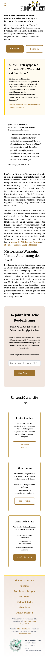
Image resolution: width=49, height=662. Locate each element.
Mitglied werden (24, 557)
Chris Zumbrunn (23, 629)
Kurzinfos (24, 586)
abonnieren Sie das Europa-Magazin (20, 245)
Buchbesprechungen (24, 591)
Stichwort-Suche (24, 602)
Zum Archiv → (24, 373)
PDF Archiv (24, 596)
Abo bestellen (24, 501)
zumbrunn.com (25, 634)
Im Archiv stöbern (24, 446)
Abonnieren (24, 607)
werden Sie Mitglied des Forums (25, 242)
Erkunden (14, 48)
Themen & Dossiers (24, 580)
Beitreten (34, 49)
